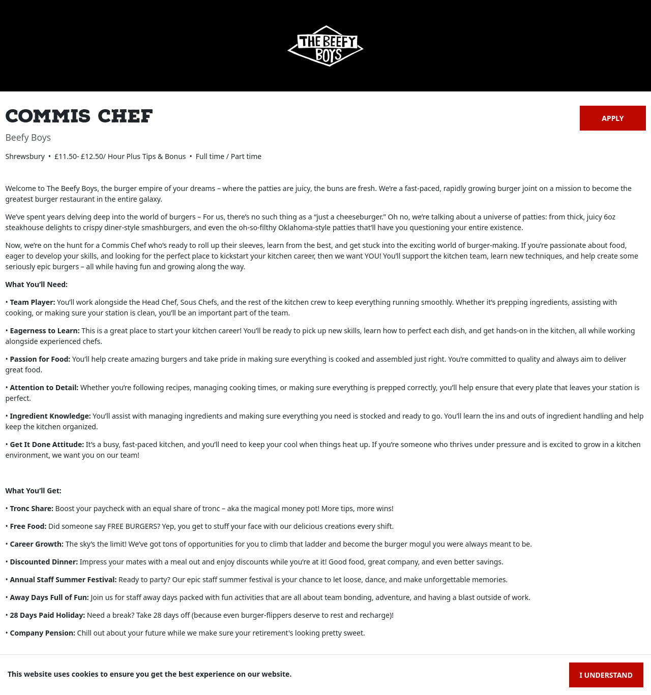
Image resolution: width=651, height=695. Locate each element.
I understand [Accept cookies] (606, 675)
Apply (613, 118)
